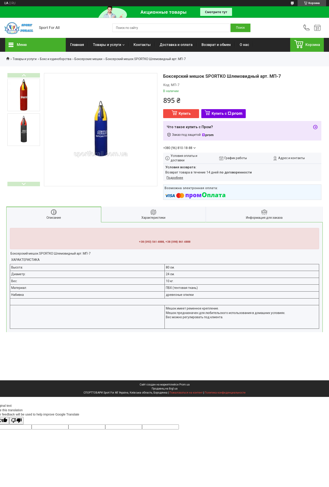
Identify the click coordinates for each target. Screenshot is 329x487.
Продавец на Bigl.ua (165, 388)
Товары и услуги (107, 45)
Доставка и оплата (176, 45)
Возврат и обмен (216, 45)
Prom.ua (184, 384)
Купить (185, 113)
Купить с (227, 113)
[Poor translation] (16, 421)
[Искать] (240, 28)
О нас (244, 45)
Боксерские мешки (88, 59)
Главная (77, 45)
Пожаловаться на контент (186, 392)
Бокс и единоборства (55, 59)
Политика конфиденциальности (225, 392)
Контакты (142, 45)
